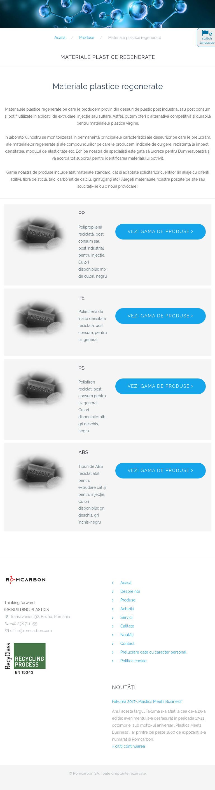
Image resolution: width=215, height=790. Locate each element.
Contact (127, 643)
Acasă (59, 37)
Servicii (126, 617)
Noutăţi (127, 635)
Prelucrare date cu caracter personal (153, 652)
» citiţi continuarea (128, 746)
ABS (83, 452)
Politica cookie (133, 661)
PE (81, 298)
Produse (86, 37)
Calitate (127, 626)
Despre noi (130, 591)
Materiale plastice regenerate (134, 37)
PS (81, 368)
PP (81, 213)
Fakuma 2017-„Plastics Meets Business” (147, 701)
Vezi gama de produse (160, 231)
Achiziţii (127, 609)
